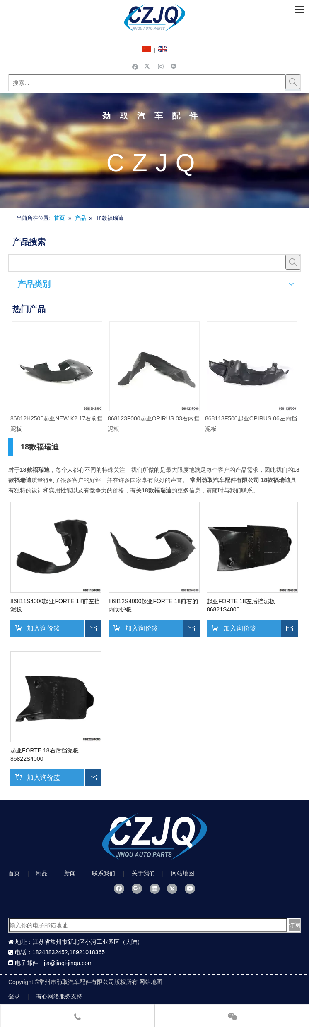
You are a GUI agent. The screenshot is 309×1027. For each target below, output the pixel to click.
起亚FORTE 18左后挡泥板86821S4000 (241, 605)
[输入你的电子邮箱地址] (148, 925)
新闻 (70, 873)
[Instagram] (161, 66)
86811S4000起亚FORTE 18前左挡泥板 (55, 605)
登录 (14, 996)
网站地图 (182, 873)
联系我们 (103, 873)
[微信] (174, 66)
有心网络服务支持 (59, 996)
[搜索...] (147, 82)
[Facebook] (135, 66)
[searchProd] (147, 263)
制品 (42, 873)
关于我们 (143, 873)
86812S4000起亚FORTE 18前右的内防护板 (153, 605)
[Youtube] (190, 888)
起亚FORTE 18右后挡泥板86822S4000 (44, 754)
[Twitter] (148, 66)
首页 (14, 873)
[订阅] (294, 925)
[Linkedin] (155, 888)
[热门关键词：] (292, 81)
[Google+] (137, 888)
